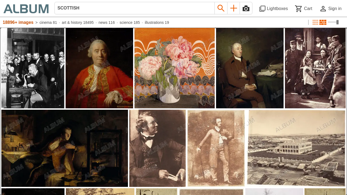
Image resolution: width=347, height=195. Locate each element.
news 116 (107, 22)
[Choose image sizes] (333, 22)
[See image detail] (32, 68)
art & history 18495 (78, 22)
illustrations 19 (157, 22)
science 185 (130, 22)
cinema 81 (48, 22)
